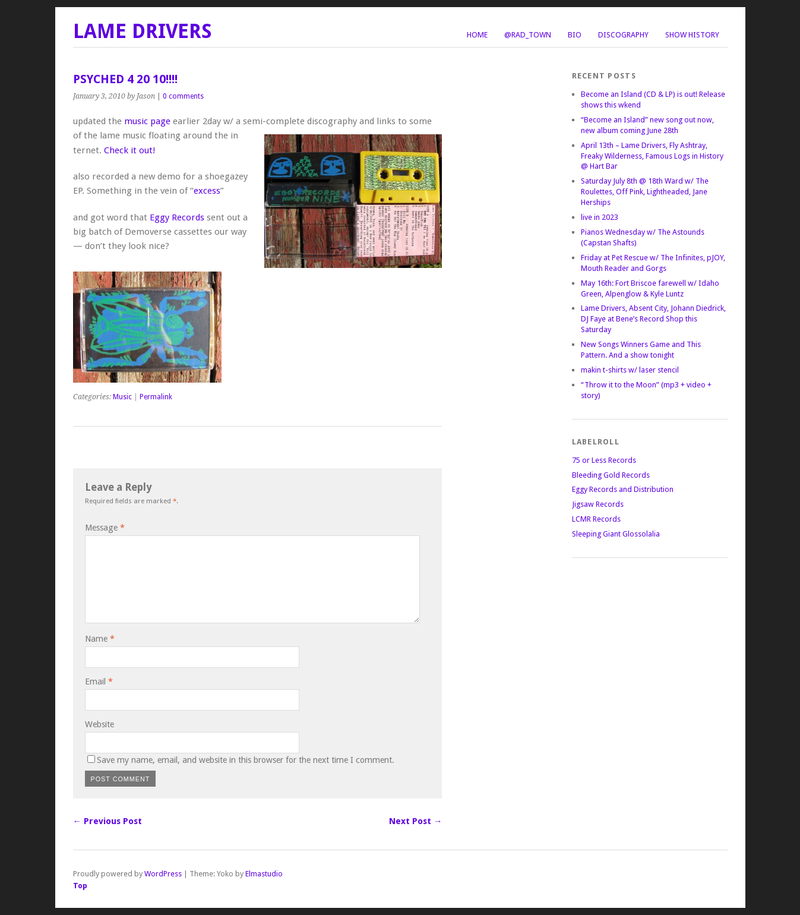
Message (105, 527)
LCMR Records (596, 519)
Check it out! (130, 150)
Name (100, 638)
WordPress (163, 873)
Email (99, 681)
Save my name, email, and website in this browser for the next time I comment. (245, 760)
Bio (574, 34)
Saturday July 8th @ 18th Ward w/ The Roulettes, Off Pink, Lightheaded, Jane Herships (645, 191)
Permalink (156, 397)
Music (122, 397)
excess (207, 190)
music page (147, 121)
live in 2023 (599, 217)
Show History (692, 34)
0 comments (183, 96)
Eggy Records (177, 217)
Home (477, 34)
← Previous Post (107, 821)
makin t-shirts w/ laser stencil (630, 369)
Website (99, 724)
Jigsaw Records (598, 504)
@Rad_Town (527, 34)
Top (80, 885)
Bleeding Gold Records (611, 475)
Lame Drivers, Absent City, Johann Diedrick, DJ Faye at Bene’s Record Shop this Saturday (653, 319)
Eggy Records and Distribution (622, 489)
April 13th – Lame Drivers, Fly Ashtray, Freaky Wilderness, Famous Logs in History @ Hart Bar (652, 156)
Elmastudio (264, 873)
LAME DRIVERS (142, 31)
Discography (623, 34)
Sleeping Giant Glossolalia (616, 533)
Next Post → (415, 821)
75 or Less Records (604, 460)
